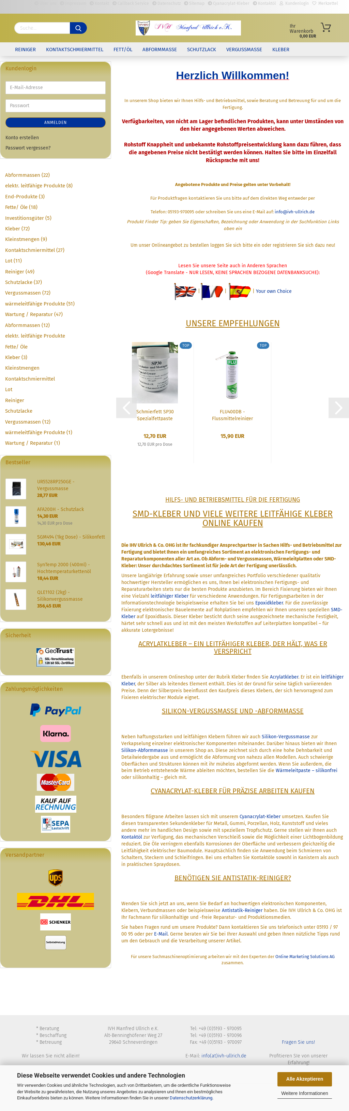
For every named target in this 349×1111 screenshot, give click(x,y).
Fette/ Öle (16, 347)
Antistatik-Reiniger (242, 910)
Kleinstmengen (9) (26, 239)
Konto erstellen (22, 138)
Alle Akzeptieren (304, 1079)
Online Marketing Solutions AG (305, 956)
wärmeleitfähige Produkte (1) (38, 432)
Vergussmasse (244, 49)
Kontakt (99, 3)
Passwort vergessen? (27, 148)
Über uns (45, 3)
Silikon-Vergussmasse (286, 737)
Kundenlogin (294, 3)
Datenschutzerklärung (191, 1097)
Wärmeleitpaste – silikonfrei (306, 770)
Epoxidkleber (269, 603)
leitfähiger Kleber (169, 596)
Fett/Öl (122, 49)
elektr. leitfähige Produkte (35, 336)
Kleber (280, 49)
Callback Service (130, 3)
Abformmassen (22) (27, 175)
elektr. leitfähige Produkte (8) (39, 186)
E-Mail (161, 934)
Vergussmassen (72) (27, 293)
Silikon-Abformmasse (144, 750)
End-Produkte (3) (25, 197)
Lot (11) (13, 261)
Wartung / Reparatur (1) (32, 443)
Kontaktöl (264, 3)
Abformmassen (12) (27, 325)
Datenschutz (166, 3)
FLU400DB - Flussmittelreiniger (232, 415)
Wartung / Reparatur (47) (34, 314)
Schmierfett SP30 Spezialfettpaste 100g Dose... (155, 415)
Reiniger (25, 49)
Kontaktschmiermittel (74, 49)
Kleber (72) (17, 229)
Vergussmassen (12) (27, 422)
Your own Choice (274, 291)
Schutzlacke (18, 411)
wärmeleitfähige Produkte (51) (40, 304)
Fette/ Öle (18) (21, 207)
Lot (8, 389)
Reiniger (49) (19, 272)
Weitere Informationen (304, 1093)
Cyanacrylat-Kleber (228, 3)
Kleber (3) (16, 357)
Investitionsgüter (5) (28, 218)
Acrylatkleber (284, 677)
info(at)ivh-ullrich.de (223, 1056)
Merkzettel (325, 3)
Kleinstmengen (22, 368)
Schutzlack (201, 49)
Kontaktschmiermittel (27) (34, 250)
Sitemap (194, 3)
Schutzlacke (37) (23, 282)
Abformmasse (159, 49)
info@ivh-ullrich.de (295, 211)
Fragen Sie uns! (298, 1042)
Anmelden (55, 122)
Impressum (73, 3)
